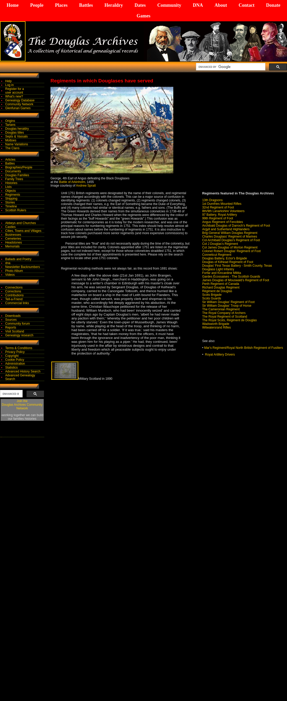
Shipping (11, 198)
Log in (9, 85)
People (36, 5)
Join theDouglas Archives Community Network (22, 404)
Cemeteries (13, 238)
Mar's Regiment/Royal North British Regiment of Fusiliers (243, 348)
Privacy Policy (15, 352)
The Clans (12, 148)
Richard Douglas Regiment (220, 287)
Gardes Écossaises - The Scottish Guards (231, 276)
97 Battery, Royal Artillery (219, 215)
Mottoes (10, 140)
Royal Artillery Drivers (220, 354)
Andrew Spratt (86, 185)
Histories (11, 183)
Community (169, 5)
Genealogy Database (20, 100)
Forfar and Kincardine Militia (221, 273)
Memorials (12, 246)
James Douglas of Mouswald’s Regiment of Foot (235, 280)
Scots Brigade (212, 295)
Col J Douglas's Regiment (220, 244)
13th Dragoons (212, 200)
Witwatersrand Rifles (216, 327)
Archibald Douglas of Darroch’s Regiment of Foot (236, 225)
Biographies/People (18, 167)
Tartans (10, 125)
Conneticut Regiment (216, 255)
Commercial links (17, 303)
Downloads (13, 316)
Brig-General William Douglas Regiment (229, 233)
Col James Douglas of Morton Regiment (230, 247)
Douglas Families (17, 175)
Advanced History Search (22, 371)
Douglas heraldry (17, 128)
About (220, 5)
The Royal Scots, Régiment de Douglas (229, 320)
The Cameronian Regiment (221, 309)
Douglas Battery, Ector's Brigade (224, 258)
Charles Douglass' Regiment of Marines (229, 236)
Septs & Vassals (16, 136)
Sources (11, 320)
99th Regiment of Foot (217, 218)
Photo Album (14, 271)
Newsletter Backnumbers (22, 267)
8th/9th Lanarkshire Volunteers (223, 211)
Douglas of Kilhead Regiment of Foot (227, 262)
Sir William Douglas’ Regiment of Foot (228, 302)
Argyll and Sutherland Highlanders (226, 229)
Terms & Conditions (18, 348)
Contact (246, 5)
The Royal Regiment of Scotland (224, 316)
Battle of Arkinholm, (72, 182)
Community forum (17, 323)
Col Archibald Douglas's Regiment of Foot (231, 240)
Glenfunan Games (17, 108)
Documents (13, 171)
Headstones (13, 242)
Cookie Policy (14, 360)
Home (13, 5)
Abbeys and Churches (20, 223)
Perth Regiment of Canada (220, 284)
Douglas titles (14, 132)
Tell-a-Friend (14, 299)
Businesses (13, 235)
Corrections (13, 291)
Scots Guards (211, 298)
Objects (10, 191)
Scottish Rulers (15, 210)
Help (8, 81)
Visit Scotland (14, 331)
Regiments (12, 194)
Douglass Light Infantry (218, 269)
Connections (14, 287)
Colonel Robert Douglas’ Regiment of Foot (231, 251)
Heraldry (113, 5)
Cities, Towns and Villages (23, 231)
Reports (10, 327)
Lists (8, 187)
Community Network (19, 104)
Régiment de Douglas (217, 291)
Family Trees (14, 179)
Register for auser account (14, 90)
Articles (10, 159)
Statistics (11, 367)
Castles (10, 227)
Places (61, 5)
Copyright (11, 356)
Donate (273, 5)
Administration (15, 363)
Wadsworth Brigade (215, 324)
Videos (10, 275)
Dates (140, 5)
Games (143, 15)
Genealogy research (19, 335)
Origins (10, 121)
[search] (230, 66)
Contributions (14, 295)
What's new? (14, 96)
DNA (198, 5)
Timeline (11, 206)
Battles (86, 5)
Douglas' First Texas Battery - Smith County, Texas (237, 265)
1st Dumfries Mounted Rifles (221, 204)
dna (7, 263)
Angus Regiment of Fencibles (222, 222)
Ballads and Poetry (18, 259)
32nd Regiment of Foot (218, 207)
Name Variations (16, 144)
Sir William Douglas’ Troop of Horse (226, 305)
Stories (10, 202)
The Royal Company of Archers (224, 313)
